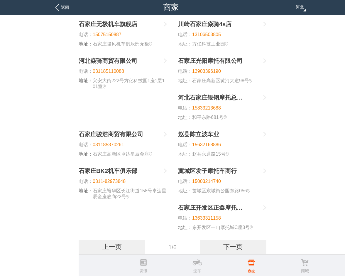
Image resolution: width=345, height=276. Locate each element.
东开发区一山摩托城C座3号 (222, 227)
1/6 (172, 247)
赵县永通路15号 (210, 154)
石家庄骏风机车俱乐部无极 (122, 43)
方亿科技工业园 (210, 43)
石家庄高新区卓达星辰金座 (122, 154)
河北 (301, 8)
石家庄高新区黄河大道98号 (222, 80)
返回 (65, 7)
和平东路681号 (209, 117)
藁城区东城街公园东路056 (221, 190)
